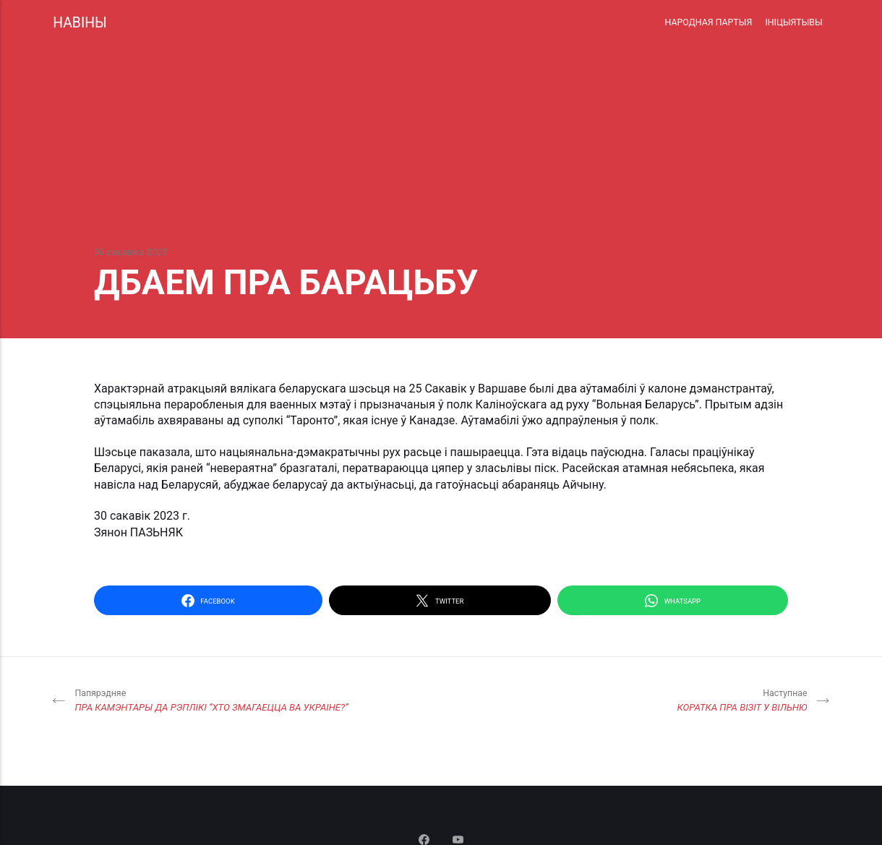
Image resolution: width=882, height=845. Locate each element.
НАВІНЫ (80, 22)
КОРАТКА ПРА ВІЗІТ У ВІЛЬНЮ (742, 700)
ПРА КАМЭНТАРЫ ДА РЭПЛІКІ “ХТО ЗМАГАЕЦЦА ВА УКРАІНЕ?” (211, 700)
